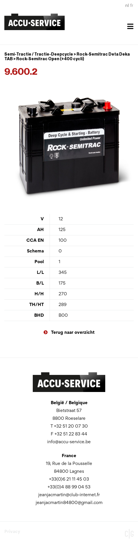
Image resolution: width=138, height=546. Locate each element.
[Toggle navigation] (69, 30)
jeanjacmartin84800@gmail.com (69, 503)
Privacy (12, 532)
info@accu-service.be (69, 442)
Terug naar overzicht (69, 333)
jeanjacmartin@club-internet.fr (69, 495)
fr (131, 6)
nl (127, 6)
